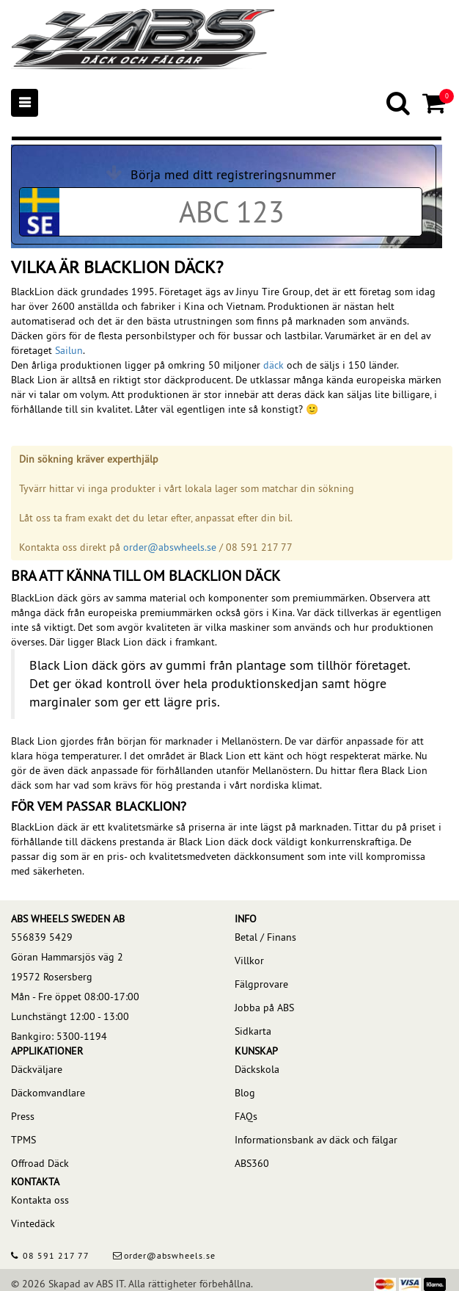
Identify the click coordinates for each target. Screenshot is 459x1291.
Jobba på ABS (264, 1007)
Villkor (249, 960)
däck (273, 365)
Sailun (69, 350)
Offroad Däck (40, 1163)
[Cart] (435, 102)
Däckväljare (36, 1069)
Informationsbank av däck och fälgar (316, 1139)
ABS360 (252, 1163)
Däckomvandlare (48, 1092)
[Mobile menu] (24, 103)
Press (22, 1116)
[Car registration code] (232, 212)
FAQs (246, 1116)
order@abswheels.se (169, 547)
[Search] (399, 102)
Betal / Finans (265, 937)
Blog (245, 1092)
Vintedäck (33, 1223)
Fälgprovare (261, 984)
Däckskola (257, 1069)
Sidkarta (253, 1031)
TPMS (23, 1139)
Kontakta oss (40, 1200)
